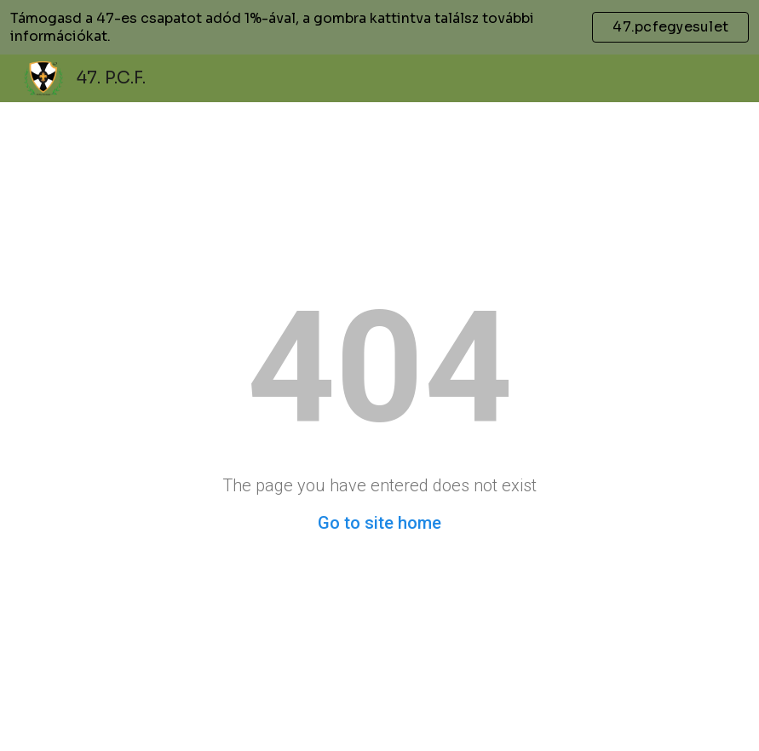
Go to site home (379, 523)
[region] (379, 27)
